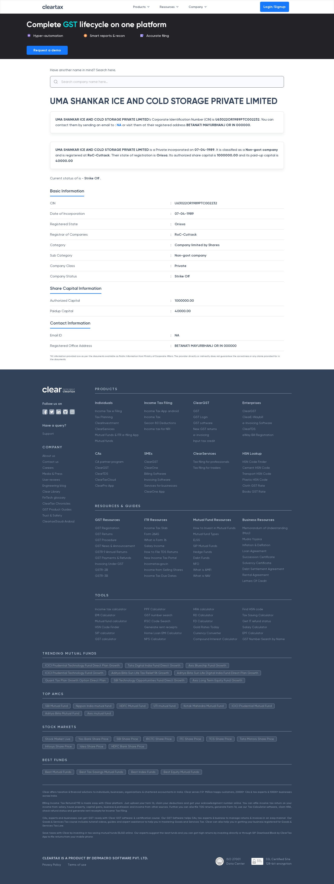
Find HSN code (252, 609)
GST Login (200, 417)
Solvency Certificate (256, 563)
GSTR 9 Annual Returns (111, 552)
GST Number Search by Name (263, 639)
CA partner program (109, 461)
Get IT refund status (256, 621)
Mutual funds (104, 441)
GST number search (158, 615)
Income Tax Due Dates (160, 575)
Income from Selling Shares (163, 569)
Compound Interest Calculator (215, 639)
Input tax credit (204, 441)
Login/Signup (274, 7)
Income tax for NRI (157, 429)
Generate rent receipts (160, 627)
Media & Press (52, 473)
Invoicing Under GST (109, 563)
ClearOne (151, 467)
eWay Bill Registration (258, 435)
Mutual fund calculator (111, 621)
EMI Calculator (105, 615)
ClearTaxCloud (105, 479)
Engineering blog (54, 485)
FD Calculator (203, 621)
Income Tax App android (161, 411)
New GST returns (205, 429)
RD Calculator (203, 615)
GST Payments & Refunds (113, 558)
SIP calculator (105, 633)
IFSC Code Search (157, 621)
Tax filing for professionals (211, 461)
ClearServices (105, 429)
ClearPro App (104, 485)
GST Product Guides (57, 509)
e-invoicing (201, 435)
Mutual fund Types (206, 534)
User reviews (51, 479)
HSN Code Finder (254, 461)
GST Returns (104, 534)
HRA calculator (203, 609)
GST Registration (107, 528)
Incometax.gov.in (156, 563)
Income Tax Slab (156, 528)
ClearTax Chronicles (56, 503)
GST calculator (105, 639)
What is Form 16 (155, 540)
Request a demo (47, 50)
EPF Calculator (252, 633)
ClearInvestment (107, 423)
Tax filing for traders (207, 467)
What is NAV (201, 575)
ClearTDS (249, 429)
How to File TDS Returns (161, 552)
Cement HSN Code (256, 467)
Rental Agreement (255, 575)
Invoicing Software (157, 479)
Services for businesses (160, 485)
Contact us (50, 461)
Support (48, 433)
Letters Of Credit (254, 581)
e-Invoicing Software (257, 423)
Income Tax (152, 417)
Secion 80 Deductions (160, 423)
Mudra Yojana (252, 539)
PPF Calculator (154, 609)
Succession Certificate (258, 557)
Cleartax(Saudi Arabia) (58, 521)
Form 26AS (151, 534)
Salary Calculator (254, 627)
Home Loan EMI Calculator (163, 633)
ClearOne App (154, 491)
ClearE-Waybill (252, 417)
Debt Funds (201, 558)
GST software (203, 423)
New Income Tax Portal (160, 558)
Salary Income (154, 546)
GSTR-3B (101, 575)
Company (198, 7)
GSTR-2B (101, 569)
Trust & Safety (52, 515)
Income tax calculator (110, 609)
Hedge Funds (202, 552)
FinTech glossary (53, 497)
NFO (196, 563)
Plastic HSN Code (255, 479)
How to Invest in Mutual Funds (214, 528)
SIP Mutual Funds (205, 546)
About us (48, 455)
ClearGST (249, 411)
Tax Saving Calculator (257, 615)
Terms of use (77, 864)
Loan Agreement (254, 551)
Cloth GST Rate (253, 485)
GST (196, 411)
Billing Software (155, 473)
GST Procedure (106, 540)
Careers (48, 467)
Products (142, 7)
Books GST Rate (254, 491)
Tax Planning (104, 417)
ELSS (196, 540)
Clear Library (51, 491)
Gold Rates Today (206, 627)
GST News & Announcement (115, 546)
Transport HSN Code (256, 473)
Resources (170, 7)
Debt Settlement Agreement (263, 569)
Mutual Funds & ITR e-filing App (117, 435)
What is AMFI (202, 569)
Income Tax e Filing (108, 411)
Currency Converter (207, 633)
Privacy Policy (51, 864)
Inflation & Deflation (256, 545)
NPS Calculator (155, 639)
